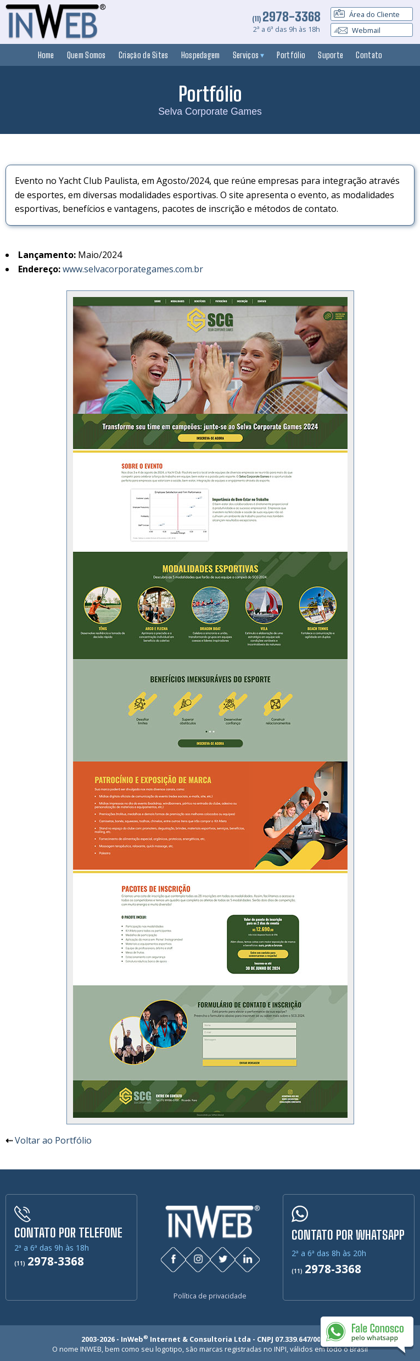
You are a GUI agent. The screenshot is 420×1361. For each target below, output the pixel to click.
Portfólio (291, 55)
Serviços (249, 55)
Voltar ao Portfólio (53, 1140)
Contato (369, 55)
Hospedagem (200, 55)
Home (46, 55)
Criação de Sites (144, 55)
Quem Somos (86, 55)
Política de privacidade (210, 1292)
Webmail (357, 30)
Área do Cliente (367, 14)
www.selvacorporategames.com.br (133, 269)
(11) (286, 18)
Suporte (330, 55)
